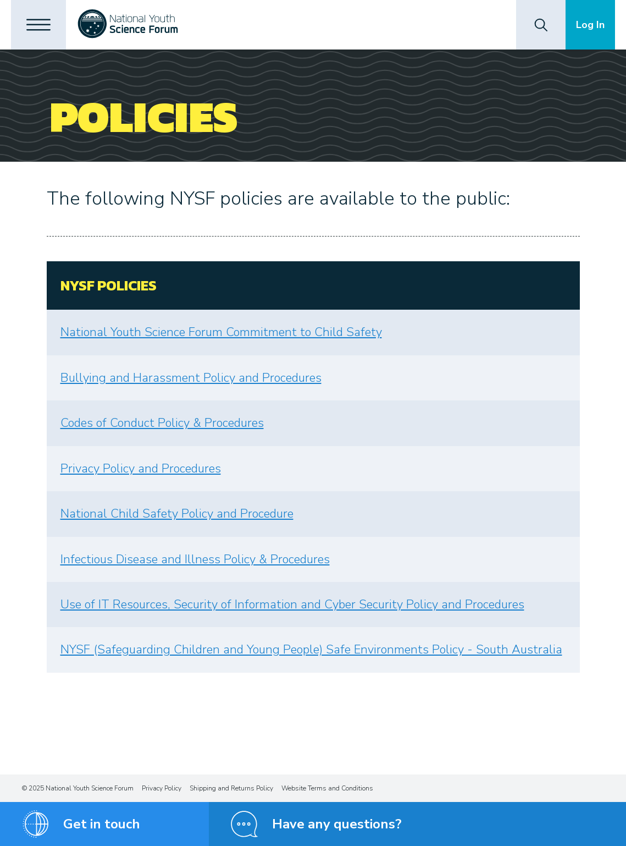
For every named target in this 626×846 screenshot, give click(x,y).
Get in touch (101, 824)
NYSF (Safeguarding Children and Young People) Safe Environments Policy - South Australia (311, 649)
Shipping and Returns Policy (231, 788)
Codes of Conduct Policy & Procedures (162, 423)
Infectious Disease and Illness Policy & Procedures (195, 559)
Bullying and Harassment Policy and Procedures (191, 378)
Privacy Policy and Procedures (140, 468)
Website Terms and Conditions (327, 788)
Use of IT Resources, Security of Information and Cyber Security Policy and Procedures (292, 604)
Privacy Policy (161, 788)
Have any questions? (337, 824)
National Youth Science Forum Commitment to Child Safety (221, 332)
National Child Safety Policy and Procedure (176, 514)
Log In (590, 24)
